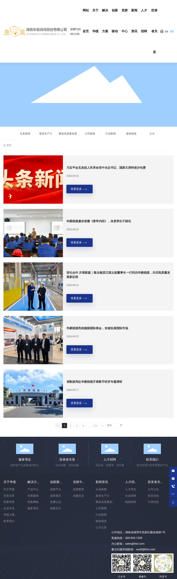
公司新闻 (90, 133)
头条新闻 (25, 133)
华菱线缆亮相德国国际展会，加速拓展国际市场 (97, 328)
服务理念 (24, 459)
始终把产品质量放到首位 (24, 465)
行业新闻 (110, 133)
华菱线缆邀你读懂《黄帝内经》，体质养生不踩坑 (98, 221)
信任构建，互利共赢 (67, 465)
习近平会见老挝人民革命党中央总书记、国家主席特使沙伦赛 (106, 167)
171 (96, 425)
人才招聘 (110, 459)
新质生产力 (45, 133)
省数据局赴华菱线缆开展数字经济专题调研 (94, 381)
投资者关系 (67, 459)
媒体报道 (131, 133)
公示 (152, 133)
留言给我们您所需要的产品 (152, 465)
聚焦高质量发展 (68, 133)
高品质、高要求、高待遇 (110, 465)
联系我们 (152, 459)
